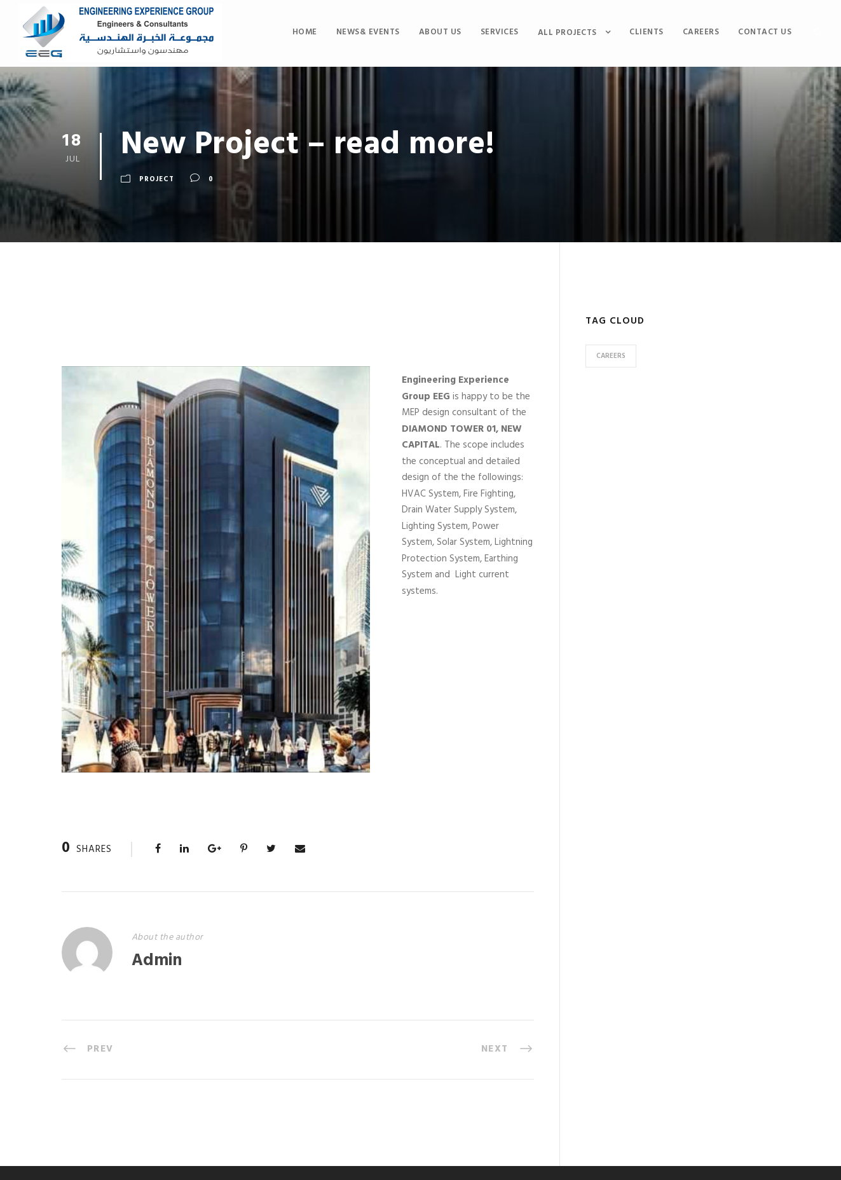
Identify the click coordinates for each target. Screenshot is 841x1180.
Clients (646, 32)
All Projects (567, 32)
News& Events (368, 32)
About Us (440, 32)
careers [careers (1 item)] (611, 356)
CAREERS (701, 32)
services (500, 32)
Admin (157, 961)
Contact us (764, 32)
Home (304, 32)
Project (156, 179)
